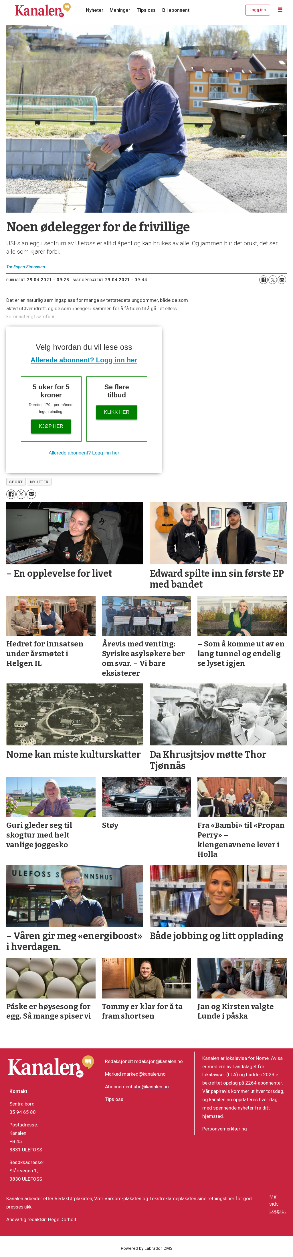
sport (16, 481)
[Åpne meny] (280, 10)
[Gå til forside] (43, 10)
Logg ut (277, 1211)
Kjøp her (51, 426)
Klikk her (116, 412)
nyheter (39, 481)
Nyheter (94, 10)
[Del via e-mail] (282, 279)
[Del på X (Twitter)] (272, 279)
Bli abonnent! (176, 10)
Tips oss (146, 10)
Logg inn (258, 9)
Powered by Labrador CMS (147, 1248)
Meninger (120, 10)
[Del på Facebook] (263, 279)
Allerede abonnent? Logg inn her (84, 360)
